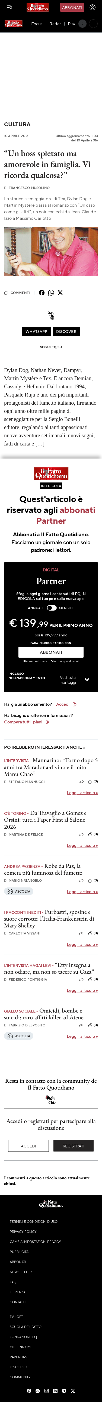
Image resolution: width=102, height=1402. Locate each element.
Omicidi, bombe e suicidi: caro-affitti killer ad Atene (44, 1014)
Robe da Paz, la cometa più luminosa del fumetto (43, 869)
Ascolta (18, 891)
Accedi (28, 1145)
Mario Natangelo (23, 880)
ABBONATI (51, 652)
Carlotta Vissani (22, 933)
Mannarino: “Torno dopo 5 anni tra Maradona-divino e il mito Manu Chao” (51, 767)
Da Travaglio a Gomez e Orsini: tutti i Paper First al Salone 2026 (45, 820)
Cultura (17, 124)
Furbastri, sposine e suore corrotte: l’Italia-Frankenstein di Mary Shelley (49, 919)
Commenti (17, 292)
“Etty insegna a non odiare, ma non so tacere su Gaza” (49, 968)
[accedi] (92, 7)
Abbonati (72, 7)
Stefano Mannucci (24, 782)
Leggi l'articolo (82, 792)
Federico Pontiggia (25, 979)
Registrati (74, 1145)
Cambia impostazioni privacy (35, 1241)
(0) (93, 781)
